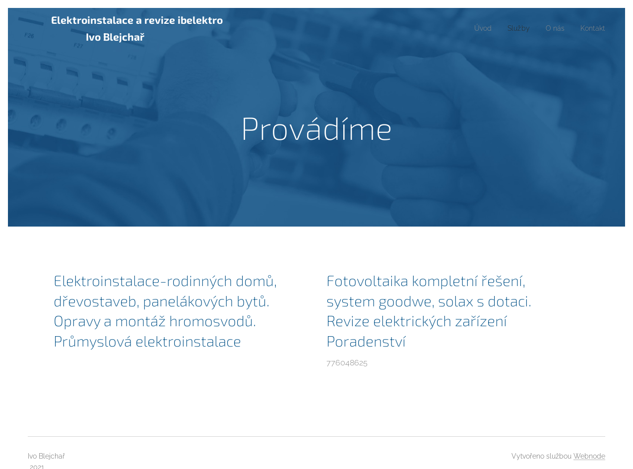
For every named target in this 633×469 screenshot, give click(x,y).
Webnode (589, 456)
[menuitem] (476, 28)
